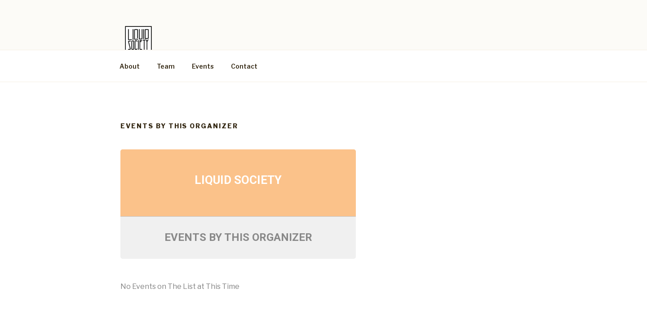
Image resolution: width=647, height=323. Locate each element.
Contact (244, 66)
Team (166, 66)
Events (203, 66)
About (130, 66)
